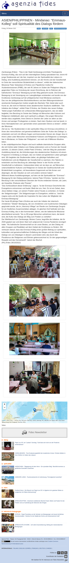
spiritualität (45, 28)
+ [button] (4, 404)
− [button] (4, 407)
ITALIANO (15, 548)
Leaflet (4, 420)
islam (51, 28)
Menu (4, 13)
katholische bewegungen (60, 28)
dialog (38, 28)
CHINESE (48, 548)
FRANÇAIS (35, 548)
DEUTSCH (42, 548)
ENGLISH (22, 548)
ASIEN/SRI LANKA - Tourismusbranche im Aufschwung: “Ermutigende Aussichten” (38, 477)
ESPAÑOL (28, 548)
